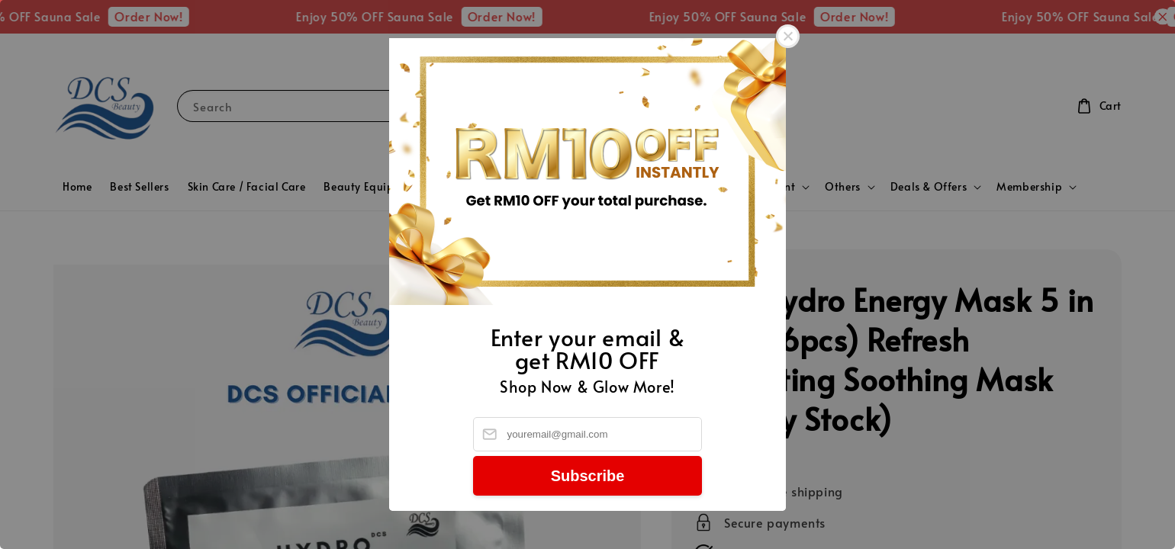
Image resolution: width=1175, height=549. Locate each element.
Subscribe (588, 475)
